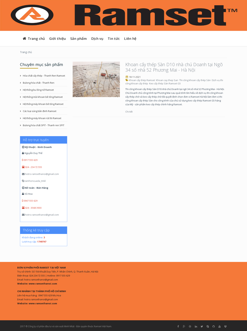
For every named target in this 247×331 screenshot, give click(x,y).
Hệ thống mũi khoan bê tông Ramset (43, 97)
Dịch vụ (97, 38)
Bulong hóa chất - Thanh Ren (38, 82)
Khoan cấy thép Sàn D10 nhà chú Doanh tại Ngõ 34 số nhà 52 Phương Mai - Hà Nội (174, 67)
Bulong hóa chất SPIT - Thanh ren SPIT (43, 125)
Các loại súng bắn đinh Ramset (39, 111)
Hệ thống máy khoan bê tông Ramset (43, 104)
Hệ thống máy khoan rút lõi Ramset (42, 118)
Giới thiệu (57, 38)
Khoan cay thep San (167, 80)
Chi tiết (129, 111)
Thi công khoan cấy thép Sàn (195, 80)
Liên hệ (130, 38)
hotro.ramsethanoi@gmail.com (40, 174)
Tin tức (114, 38)
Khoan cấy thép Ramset (142, 80)
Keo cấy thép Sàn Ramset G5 (165, 83)
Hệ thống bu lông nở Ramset (38, 89)
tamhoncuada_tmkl (34, 180)
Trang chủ (33, 38)
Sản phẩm (78, 38)
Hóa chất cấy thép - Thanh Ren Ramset (44, 75)
